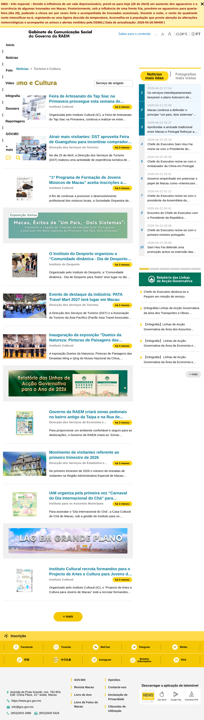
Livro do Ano (82, 682)
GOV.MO (80, 667)
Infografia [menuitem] (81, 45)
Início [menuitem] (10, 45)
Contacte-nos (117, 675)
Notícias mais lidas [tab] (154, 64)
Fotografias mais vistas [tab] (185, 64)
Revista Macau (84, 675)
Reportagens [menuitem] (127, 45)
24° (183, 34)
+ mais (193, 362)
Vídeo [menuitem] (62, 45)
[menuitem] (28, 45)
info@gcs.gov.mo (22, 694)
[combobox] (113, 71)
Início (7, 56)
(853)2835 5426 (49, 701)
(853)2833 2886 (21, 701)
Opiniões (114, 667)
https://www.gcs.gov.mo (26, 688)
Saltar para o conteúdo (134, 34)
